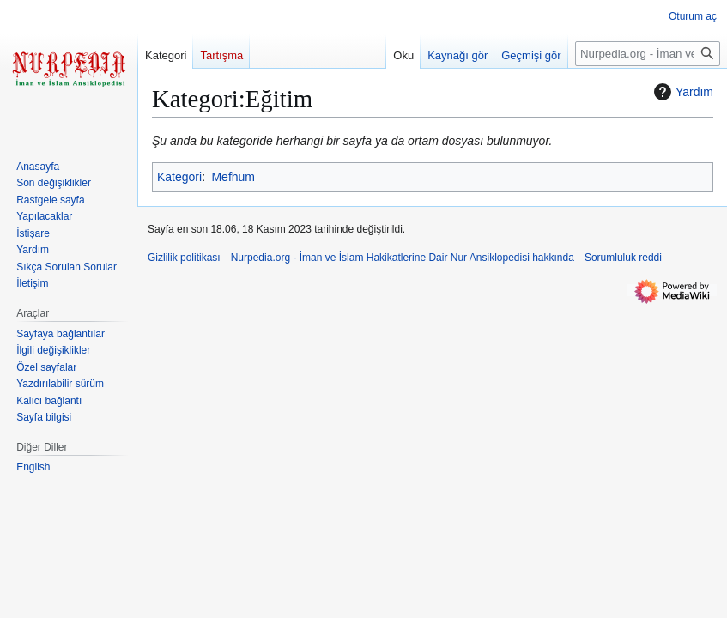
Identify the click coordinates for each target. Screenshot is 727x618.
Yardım (681, 91)
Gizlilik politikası (184, 257)
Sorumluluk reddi (623, 257)
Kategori (179, 177)
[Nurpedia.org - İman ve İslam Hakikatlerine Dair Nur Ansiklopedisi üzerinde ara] (647, 53)
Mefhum (233, 177)
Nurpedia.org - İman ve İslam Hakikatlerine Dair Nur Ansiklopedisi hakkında (402, 257)
